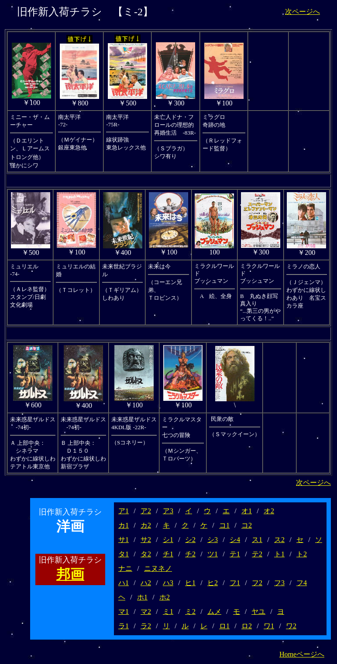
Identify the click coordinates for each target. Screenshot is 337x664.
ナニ (125, 568)
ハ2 (146, 582)
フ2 (257, 582)
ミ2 (190, 611)
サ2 (146, 539)
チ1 (168, 554)
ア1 (123, 511)
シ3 (212, 539)
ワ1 (269, 626)
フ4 (301, 582)
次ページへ (302, 11)
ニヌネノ (158, 568)
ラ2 (146, 626)
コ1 (224, 525)
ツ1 (212, 554)
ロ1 (224, 626)
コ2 (246, 525)
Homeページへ (301, 654)
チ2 (190, 554)
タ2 (146, 554)
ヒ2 (212, 582)
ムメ (214, 611)
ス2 (279, 539)
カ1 (123, 525)
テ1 (235, 554)
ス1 (257, 539)
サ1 (123, 539)
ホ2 (164, 597)
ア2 (146, 511)
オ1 (246, 511)
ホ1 (142, 597)
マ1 (123, 611)
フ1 (235, 582)
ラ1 (123, 626)
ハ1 (123, 582)
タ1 (123, 554)
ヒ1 (190, 582)
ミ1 (168, 611)
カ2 (146, 525)
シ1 (168, 539)
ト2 (301, 554)
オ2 (269, 511)
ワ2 (291, 626)
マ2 (146, 611)
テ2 (257, 554)
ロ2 (246, 626)
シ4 (235, 539)
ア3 (168, 511)
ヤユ (258, 611)
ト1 (279, 554)
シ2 (190, 539)
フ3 (279, 582)
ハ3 (168, 582)
